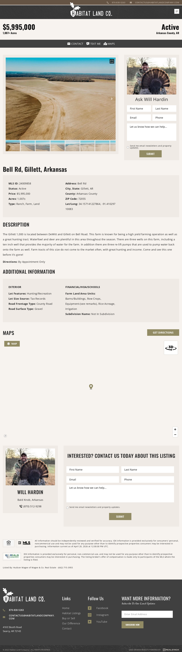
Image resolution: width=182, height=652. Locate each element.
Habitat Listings (71, 613)
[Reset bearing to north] (171, 348)
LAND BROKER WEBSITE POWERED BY (154, 650)
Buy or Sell (68, 618)
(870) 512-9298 (30, 506)
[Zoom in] (175, 429)
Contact (67, 628)
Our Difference (71, 623)
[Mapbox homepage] (5, 436)
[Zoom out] (175, 434)
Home (66, 608)
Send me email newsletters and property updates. (150, 147)
